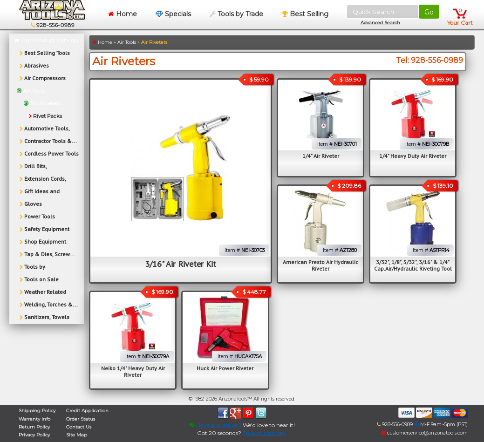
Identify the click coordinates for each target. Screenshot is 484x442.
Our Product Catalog (46, 40)
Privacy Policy (34, 435)
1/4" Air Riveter (320, 155)
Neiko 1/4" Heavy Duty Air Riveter (133, 371)
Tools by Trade (236, 14)
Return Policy (34, 427)
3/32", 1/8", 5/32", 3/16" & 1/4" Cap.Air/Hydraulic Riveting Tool (413, 265)
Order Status (80, 419)
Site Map (76, 435)
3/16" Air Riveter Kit (180, 263)
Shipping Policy (37, 411)
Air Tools (126, 42)
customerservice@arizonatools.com (424, 433)
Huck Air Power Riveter (225, 368)
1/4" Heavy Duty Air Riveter (412, 155)
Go (429, 12)
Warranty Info (34, 419)
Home (122, 14)
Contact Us (78, 427)
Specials (173, 14)
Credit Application (87, 411)
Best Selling (305, 14)
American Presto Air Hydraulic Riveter (320, 265)
